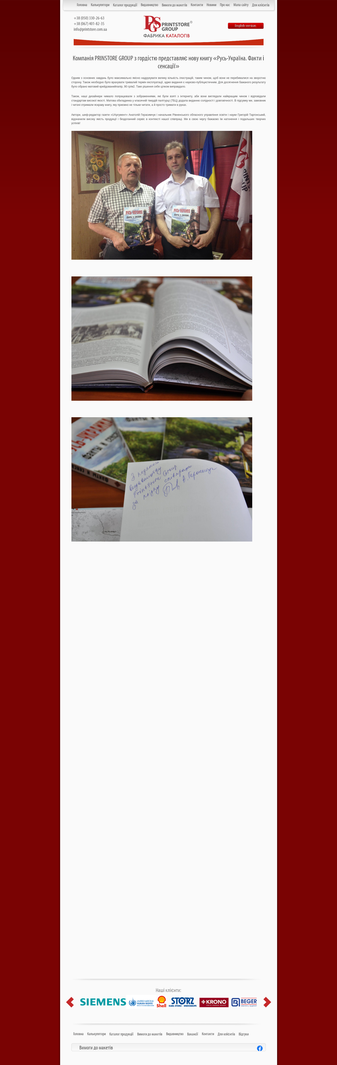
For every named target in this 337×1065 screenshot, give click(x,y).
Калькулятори (100, 5)
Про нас (225, 5)
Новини (211, 5)
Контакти (197, 5)
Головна (82, 5)
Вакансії (192, 1034)
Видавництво (149, 5)
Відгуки (244, 1034)
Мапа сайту (240, 5)
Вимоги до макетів (174, 5)
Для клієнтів (260, 5)
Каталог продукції (125, 5)
